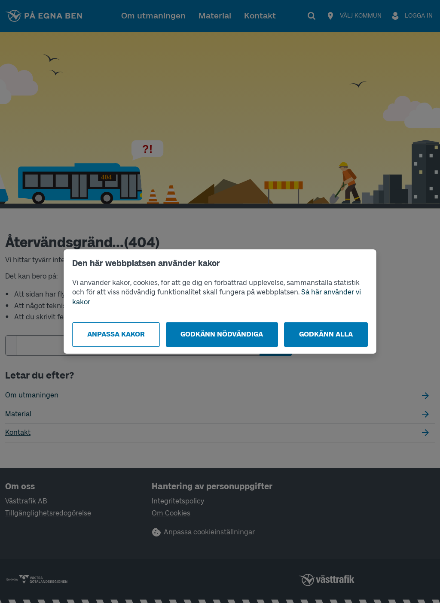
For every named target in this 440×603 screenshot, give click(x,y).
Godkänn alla (326, 334)
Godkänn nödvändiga (221, 334)
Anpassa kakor (116, 334)
